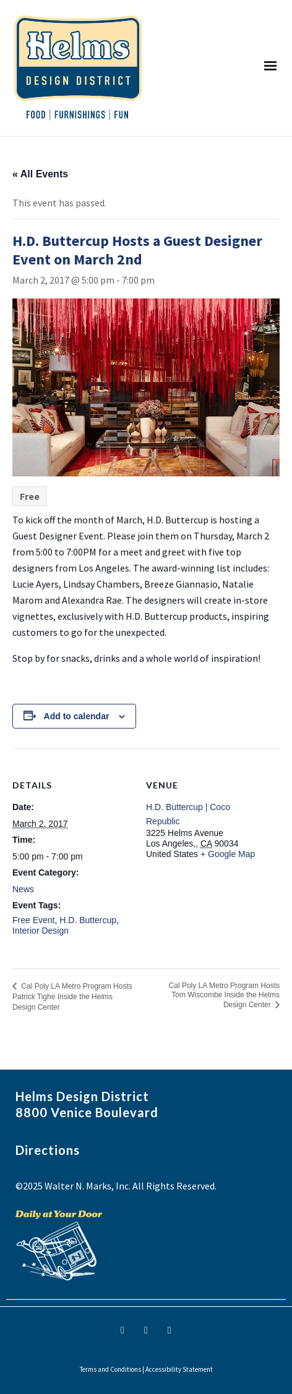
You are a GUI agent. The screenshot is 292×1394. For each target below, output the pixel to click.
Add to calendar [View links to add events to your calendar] (77, 716)
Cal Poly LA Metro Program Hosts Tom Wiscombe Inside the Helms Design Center (224, 995)
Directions (47, 1150)
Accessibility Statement (179, 1369)
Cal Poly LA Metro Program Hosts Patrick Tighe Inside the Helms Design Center (72, 997)
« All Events (40, 174)
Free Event (33, 920)
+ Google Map (227, 854)
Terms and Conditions (110, 1369)
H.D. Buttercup (87, 920)
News (23, 889)
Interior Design (40, 931)
